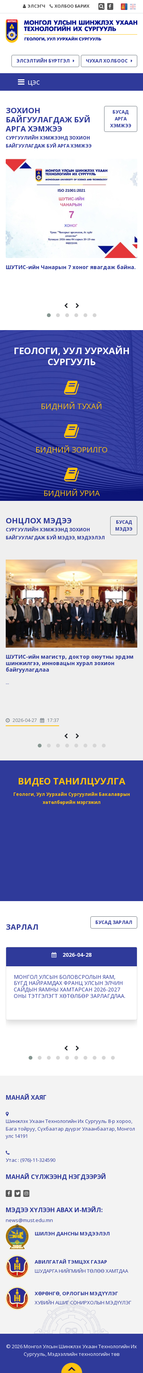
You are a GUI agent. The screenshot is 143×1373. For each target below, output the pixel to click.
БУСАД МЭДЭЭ (123, 525)
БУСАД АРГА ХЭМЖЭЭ (120, 119)
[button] (48, 315)
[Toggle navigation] (31, 82)
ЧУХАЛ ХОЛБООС (109, 61)
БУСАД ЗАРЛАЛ (113, 922)
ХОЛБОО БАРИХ (69, 6)
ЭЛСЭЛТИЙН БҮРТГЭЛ (45, 61)
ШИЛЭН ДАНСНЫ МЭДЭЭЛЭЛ (72, 1233)
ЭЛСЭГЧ (34, 6)
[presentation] (66, 306)
